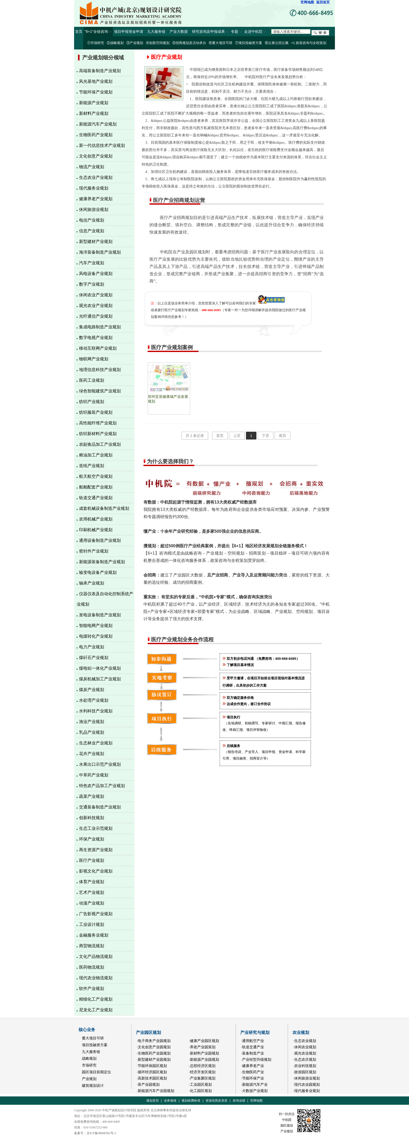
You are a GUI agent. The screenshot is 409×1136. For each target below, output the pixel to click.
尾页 (282, 436)
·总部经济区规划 (202, 1066)
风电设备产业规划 (95, 273)
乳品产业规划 (91, 732)
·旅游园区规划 (304, 1072)
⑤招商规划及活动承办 (189, 43)
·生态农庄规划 (304, 1059)
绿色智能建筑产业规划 (100, 391)
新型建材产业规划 (95, 241)
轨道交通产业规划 (95, 497)
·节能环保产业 (252, 1078)
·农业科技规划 (304, 1066)
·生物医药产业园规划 (154, 1053)
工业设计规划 (91, 924)
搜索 (320, 33)
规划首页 (152, 1100)
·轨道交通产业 (252, 1047)
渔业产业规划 (91, 721)
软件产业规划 (91, 988)
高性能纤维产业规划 (98, 423)
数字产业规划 (91, 284)
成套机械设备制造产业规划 (104, 508)
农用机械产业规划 (95, 519)
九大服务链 (157, 31)
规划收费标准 (191, 1100)
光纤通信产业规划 (95, 316)
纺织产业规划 (91, 401)
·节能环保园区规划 (152, 1066)
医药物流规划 (91, 967)
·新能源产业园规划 (204, 1059)
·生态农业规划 (304, 1041)
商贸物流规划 (91, 946)
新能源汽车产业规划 (98, 124)
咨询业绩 (239, 1100)
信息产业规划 (91, 231)
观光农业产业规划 (95, 305)
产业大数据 (180, 31)
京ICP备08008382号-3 (101, 1133)
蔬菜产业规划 (91, 796)
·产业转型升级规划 (256, 1059)
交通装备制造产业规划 (100, 807)
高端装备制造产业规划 (100, 70)
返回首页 (323, 2)
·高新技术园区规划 (152, 1078)
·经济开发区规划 (202, 1072)
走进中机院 (255, 31)
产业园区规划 (148, 1032)
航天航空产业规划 (95, 476)
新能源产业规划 (93, 103)
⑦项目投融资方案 (248, 43)
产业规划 (89, 1079)
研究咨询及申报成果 (210, 31)
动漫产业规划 (91, 903)
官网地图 (307, 2)
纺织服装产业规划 (95, 412)
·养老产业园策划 (202, 1047)
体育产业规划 (91, 882)
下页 (265, 436)
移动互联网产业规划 (98, 348)
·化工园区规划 (200, 1091)
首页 (78, 31)
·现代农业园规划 (306, 1084)
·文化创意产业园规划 (154, 1047)
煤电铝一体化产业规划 (100, 668)
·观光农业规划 (304, 1053)
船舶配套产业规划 (95, 487)
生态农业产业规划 (95, 177)
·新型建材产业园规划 (154, 1059)
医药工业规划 (91, 380)
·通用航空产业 (252, 1041)
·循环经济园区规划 (152, 1072)
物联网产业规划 (93, 359)
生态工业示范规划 (95, 828)
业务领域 (170, 1100)
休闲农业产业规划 (95, 295)
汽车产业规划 (91, 263)
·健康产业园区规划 (204, 1041)
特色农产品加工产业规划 (102, 785)
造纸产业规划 (91, 465)
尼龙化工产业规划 (95, 1010)
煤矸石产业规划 (93, 657)
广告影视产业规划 (95, 914)
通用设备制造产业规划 (100, 540)
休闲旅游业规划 (93, 209)
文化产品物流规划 (95, 956)
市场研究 (89, 1065)
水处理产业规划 (93, 700)
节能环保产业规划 (95, 92)
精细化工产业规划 (95, 999)
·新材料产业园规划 (204, 1053)
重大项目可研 (93, 1038)
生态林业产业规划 (95, 743)
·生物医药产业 (252, 1072)
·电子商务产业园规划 (154, 1041)
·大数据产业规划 (254, 1091)
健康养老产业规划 (95, 199)
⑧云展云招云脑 (276, 43)
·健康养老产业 (252, 1066)
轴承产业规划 (91, 583)
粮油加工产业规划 (95, 455)
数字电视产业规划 (95, 337)
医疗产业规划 (91, 860)
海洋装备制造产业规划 (100, 252)
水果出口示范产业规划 (100, 764)
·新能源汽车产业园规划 (155, 1091)
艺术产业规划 (91, 892)
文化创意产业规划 (95, 156)
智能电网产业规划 (95, 625)
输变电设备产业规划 (98, 572)
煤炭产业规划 (91, 689)
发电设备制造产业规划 (100, 615)
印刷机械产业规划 (95, 530)
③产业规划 (134, 43)
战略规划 (89, 1058)
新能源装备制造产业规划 (102, 562)
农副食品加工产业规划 (100, 444)
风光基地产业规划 (95, 81)
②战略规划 (115, 43)
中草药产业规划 (93, 775)
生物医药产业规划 (95, 135)
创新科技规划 (91, 817)
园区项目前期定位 (96, 1072)
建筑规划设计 (93, 1085)
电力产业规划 (91, 647)
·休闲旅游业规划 (306, 1078)
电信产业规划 (91, 220)
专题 (236, 31)
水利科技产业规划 (95, 711)
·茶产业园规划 (148, 1084)
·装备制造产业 (252, 1053)
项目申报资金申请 (129, 31)
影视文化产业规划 (95, 871)
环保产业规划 (91, 839)
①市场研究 (95, 43)
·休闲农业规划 (304, 1047)
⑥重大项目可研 (220, 43)
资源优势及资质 (216, 1100)
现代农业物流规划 (95, 978)
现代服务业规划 (93, 188)
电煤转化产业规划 (95, 636)
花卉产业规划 (91, 753)
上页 (236, 436)
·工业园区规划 (200, 1084)
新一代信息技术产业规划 (102, 145)
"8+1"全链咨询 (98, 31)
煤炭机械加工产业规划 (100, 679)
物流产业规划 (91, 167)
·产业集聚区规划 (202, 1078)
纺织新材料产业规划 (98, 433)
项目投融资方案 (94, 1045)
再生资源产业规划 (95, 850)
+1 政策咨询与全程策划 (308, 43)
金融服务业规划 (93, 935)
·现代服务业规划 (306, 1091)
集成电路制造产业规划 (100, 327)
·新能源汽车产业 (254, 1084)
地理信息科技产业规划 (100, 369)
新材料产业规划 (93, 113)
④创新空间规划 (158, 43)
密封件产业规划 (93, 551)
